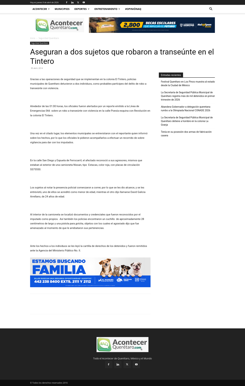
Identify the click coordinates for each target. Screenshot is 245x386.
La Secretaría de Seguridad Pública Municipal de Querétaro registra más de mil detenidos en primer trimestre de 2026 (188, 96)
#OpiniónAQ (133, 9)
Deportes (81, 9)
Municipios (62, 9)
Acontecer (41, 9)
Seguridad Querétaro (39, 43)
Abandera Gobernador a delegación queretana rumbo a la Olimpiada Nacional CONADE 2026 (186, 108)
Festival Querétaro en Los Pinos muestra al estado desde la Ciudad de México (188, 83)
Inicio (32, 38)
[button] (211, 9)
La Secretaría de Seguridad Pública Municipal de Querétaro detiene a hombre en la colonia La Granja (187, 121)
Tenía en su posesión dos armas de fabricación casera (186, 133)
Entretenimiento (107, 9)
